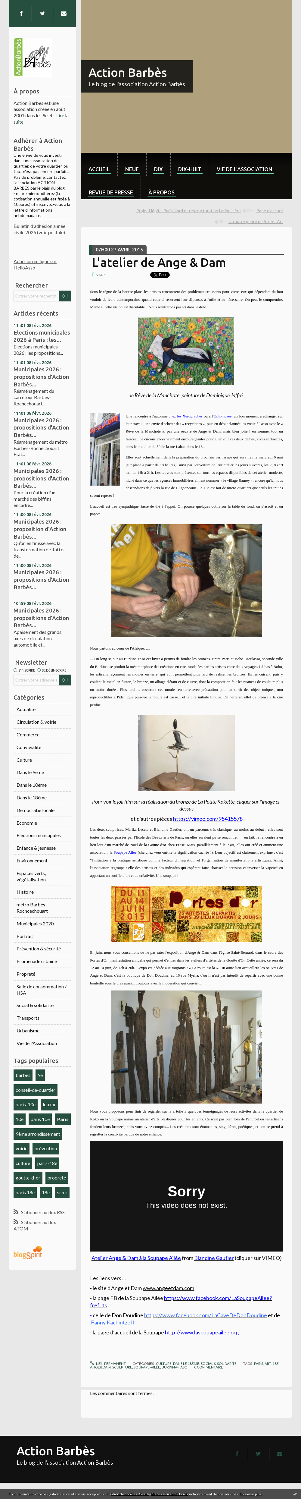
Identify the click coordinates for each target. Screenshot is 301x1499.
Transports (28, 1018)
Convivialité (29, 747)
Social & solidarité (35, 1005)
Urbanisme (28, 1030)
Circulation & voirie (36, 722)
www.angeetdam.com (168, 1288)
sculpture (122, 1367)
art (268, 1363)
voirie (21, 1148)
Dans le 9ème (30, 772)
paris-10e (26, 1104)
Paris (63, 1119)
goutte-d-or (28, 1177)
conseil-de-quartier (35, 1090)
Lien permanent (108, 1363)
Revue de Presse (111, 192)
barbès (23, 1075)
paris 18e (25, 1192)
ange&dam (100, 1367)
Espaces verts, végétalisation (31, 876)
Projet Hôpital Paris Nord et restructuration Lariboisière (188, 210)
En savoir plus (251, 1494)
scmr (62, 1192)
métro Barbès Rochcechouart (32, 908)
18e (46, 1192)
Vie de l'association (244, 169)
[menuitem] (99, 164)
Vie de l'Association (37, 1043)
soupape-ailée (147, 1367)
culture (23, 1163)
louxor (49, 1104)
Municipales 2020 (35, 923)
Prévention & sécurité (39, 948)
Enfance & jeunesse (36, 848)
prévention (46, 1148)
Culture (24, 760)
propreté (57, 1177)
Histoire (25, 892)
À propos (161, 192)
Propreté (26, 974)
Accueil (99, 169)
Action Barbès (127, 72)
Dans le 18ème (32, 797)
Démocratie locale (35, 810)
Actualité (26, 709)
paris (258, 1363)
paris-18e (47, 1163)
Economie (27, 823)
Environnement (32, 860)
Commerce (28, 734)
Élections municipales (39, 835)
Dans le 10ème (32, 785)
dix (158, 169)
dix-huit (189, 169)
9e (40, 1075)
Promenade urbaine (37, 961)
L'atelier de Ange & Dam (159, 262)
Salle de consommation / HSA (42, 990)
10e (19, 1119)
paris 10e (40, 1119)
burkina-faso (175, 1367)
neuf (132, 169)
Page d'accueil (269, 210)
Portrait (25, 936)
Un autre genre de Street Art (255, 221)
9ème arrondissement (38, 1134)
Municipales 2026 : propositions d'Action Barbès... (41, 376)
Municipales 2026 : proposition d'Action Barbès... (40, 529)
